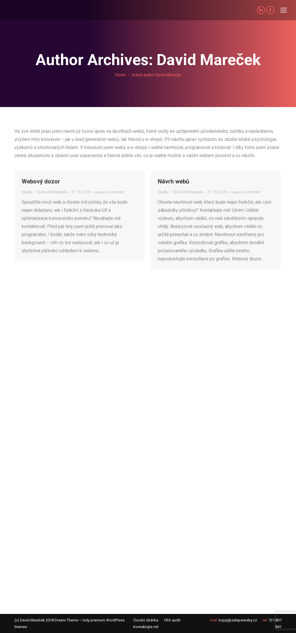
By (52, 192)
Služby (27, 192)
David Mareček (209, 60)
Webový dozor (41, 181)
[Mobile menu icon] (283, 10)
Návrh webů (173, 181)
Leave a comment (110, 192)
